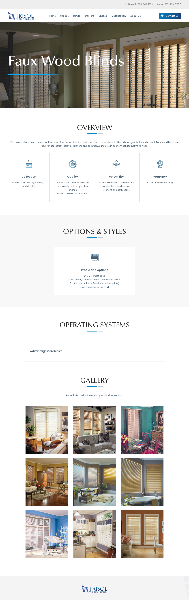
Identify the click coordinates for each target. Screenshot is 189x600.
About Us (135, 15)
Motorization (119, 15)
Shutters (89, 15)
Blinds (76, 15)
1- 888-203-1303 (144, 4)
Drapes (103, 15)
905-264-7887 (173, 4)
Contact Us (169, 15)
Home (52, 15)
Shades (64, 15)
